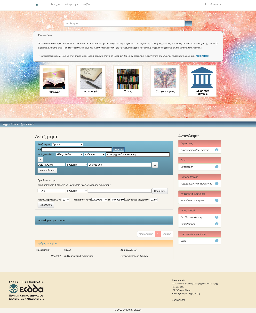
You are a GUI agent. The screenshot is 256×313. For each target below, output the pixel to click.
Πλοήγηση (71, 4)
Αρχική (55, 4)
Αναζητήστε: (44, 144)
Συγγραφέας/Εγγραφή (137, 199)
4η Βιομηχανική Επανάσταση (78, 256)
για (39, 149)
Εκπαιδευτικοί (188, 224)
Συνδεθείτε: (212, 4)
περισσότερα (202, 56)
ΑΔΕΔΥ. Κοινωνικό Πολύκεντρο (196, 183)
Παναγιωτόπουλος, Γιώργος (134, 256)
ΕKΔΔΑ (137, 309)
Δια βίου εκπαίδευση (191, 217)
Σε (109, 199)
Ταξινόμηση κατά (81, 199)
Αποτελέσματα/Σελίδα (49, 199)
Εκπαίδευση (187, 167)
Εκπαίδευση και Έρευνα (193, 200)
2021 (183, 241)
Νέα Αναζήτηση (47, 170)
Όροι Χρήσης (178, 300)
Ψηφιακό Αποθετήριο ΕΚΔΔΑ (18, 124)
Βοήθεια (87, 4)
